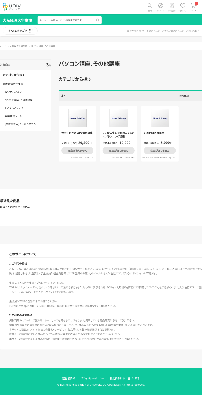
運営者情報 (68, 378)
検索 (150, 10)
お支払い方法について (173, 30)
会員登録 (171, 10)
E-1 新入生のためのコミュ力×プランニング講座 (118, 134)
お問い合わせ (192, 30)
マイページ (160, 10)
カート (195, 7)
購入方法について (135, 30)
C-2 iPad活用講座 (154, 133)
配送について (153, 30)
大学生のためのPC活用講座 (77, 133)
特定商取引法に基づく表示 (125, 378)
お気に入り (182, 10)
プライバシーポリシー (92, 378)
